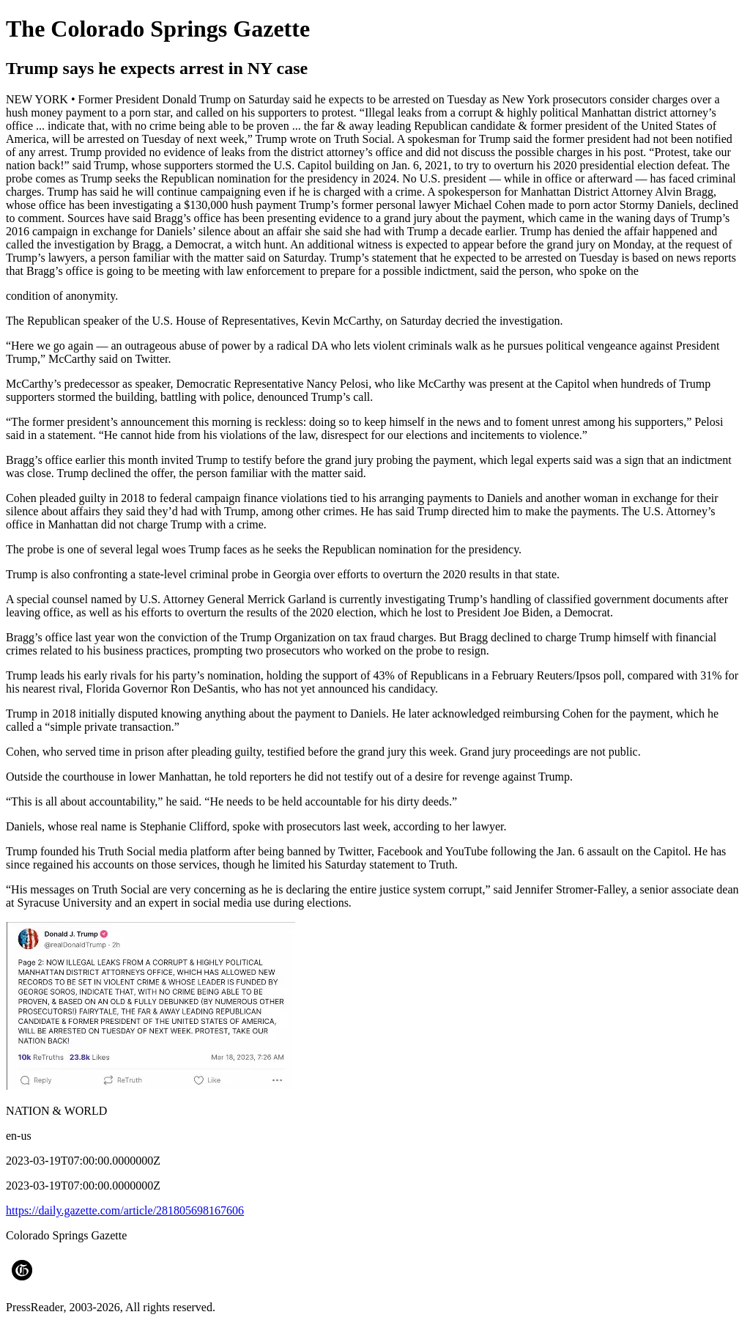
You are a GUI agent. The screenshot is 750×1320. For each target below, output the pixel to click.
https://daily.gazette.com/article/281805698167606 (125, 1210)
